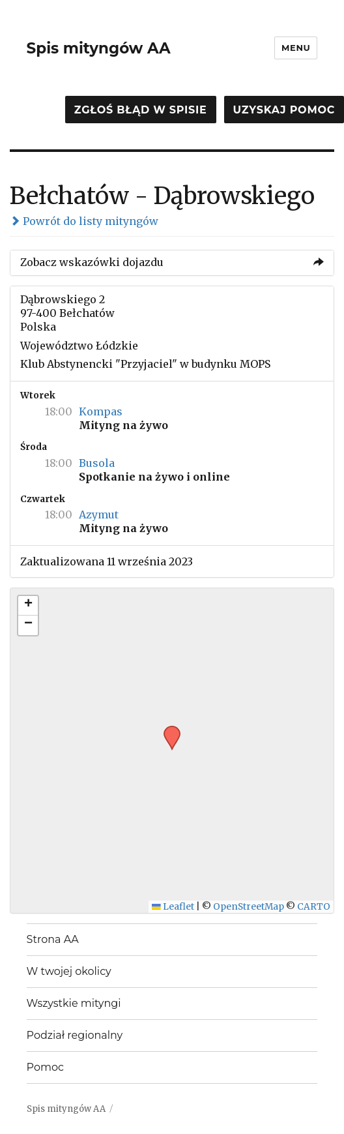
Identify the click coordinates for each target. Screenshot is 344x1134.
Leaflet (173, 906)
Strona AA (53, 939)
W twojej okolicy (69, 971)
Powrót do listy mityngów (84, 221)
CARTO (313, 906)
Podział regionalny (75, 1035)
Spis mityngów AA (99, 48)
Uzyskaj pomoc (284, 110)
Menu (295, 47)
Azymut (99, 514)
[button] (167, 730)
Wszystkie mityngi (74, 1003)
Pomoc (45, 1067)
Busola (97, 463)
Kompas (100, 411)
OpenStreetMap (248, 906)
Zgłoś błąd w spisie (140, 110)
